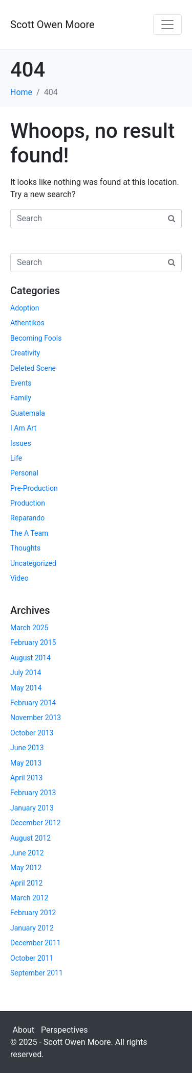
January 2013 (32, 808)
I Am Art (23, 428)
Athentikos (27, 323)
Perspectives (64, 1030)
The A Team (29, 533)
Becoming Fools (35, 338)
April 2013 (26, 778)
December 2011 (35, 943)
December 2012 (35, 823)
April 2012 (26, 883)
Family (20, 398)
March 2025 (29, 628)
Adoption (24, 308)
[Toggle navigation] (167, 24)
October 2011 (31, 958)
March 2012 (29, 898)
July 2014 (25, 673)
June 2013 (27, 748)
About (24, 1030)
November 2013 (35, 717)
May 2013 (25, 763)
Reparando (27, 518)
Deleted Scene (33, 368)
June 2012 (27, 853)
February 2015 (33, 642)
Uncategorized (33, 563)
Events (20, 383)
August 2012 (30, 838)
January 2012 (32, 928)
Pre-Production (34, 488)
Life (16, 458)
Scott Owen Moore (52, 24)
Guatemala (27, 413)
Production (27, 503)
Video (19, 578)
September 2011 (36, 973)
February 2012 (33, 913)
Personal (24, 473)
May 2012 (25, 868)
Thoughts (25, 548)
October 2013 (31, 733)
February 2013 (33, 793)
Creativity (25, 353)
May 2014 (25, 688)
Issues (20, 443)
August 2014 (30, 658)
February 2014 (33, 703)
